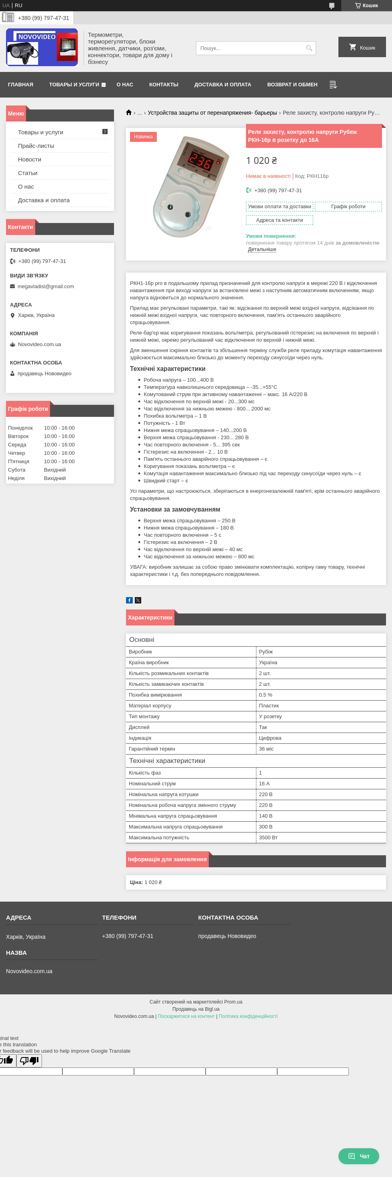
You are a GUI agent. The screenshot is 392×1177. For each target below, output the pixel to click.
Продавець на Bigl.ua (196, 1009)
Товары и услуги (74, 85)
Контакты (163, 85)
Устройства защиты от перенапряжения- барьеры (212, 113)
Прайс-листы (36, 145)
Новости (29, 159)
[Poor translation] (29, 1060)
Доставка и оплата (222, 85)
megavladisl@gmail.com (46, 286)
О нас (125, 85)
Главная (20, 85)
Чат (359, 1156)
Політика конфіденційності (248, 1016)
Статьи (28, 172)
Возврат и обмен (292, 85)
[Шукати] (309, 48)
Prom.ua (233, 1002)
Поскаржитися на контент (186, 1016)
